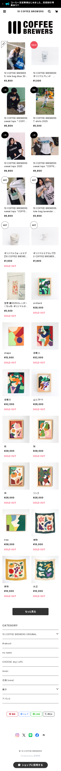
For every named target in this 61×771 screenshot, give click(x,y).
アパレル (6, 698)
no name (7, 652)
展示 (4, 689)
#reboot (6, 643)
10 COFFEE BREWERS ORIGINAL (19, 634)
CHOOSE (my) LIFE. (12, 662)
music (5, 671)
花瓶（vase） (8, 680)
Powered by (30, 756)
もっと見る (30, 611)
